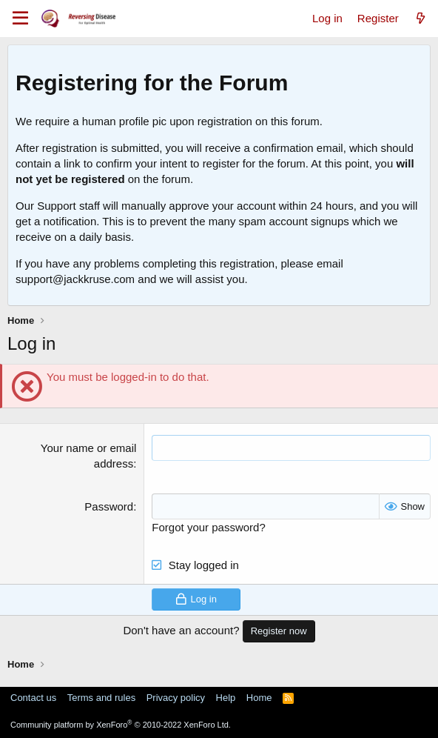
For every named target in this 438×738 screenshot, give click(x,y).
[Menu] (20, 18)
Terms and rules (101, 697)
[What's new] (420, 18)
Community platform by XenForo (120, 724)
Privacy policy (175, 697)
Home (259, 697)
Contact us (33, 697)
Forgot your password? (208, 527)
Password (108, 506)
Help (226, 697)
